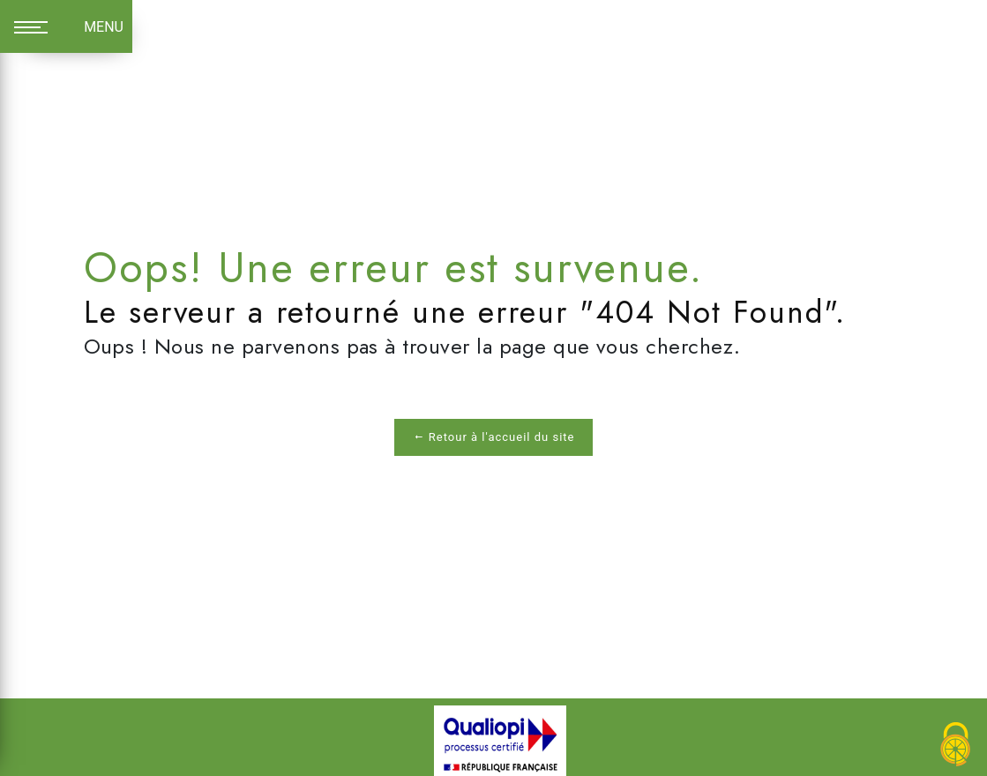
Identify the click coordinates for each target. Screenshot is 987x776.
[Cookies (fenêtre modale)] (956, 745)
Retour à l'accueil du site (494, 437)
